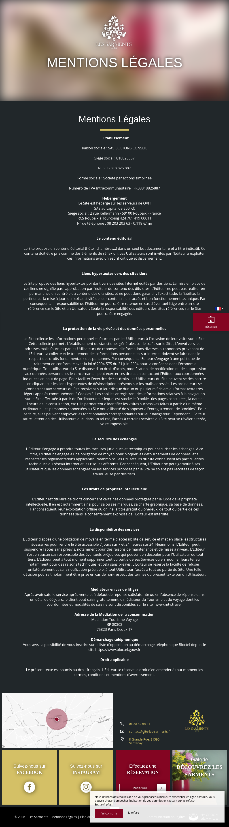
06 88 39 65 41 (139, 723)
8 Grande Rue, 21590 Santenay (144, 741)
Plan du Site (88, 817)
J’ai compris (109, 813)
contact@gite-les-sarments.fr (150, 731)
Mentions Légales (64, 817)
